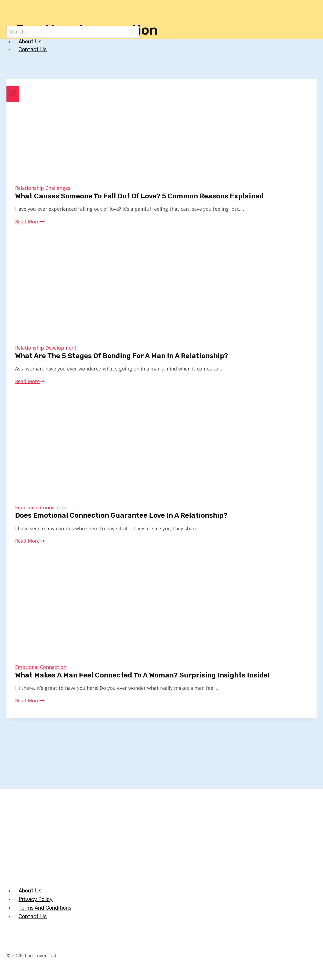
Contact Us (33, 49)
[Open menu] (12, 94)
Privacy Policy (36, 899)
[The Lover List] (165, 14)
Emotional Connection (40, 507)
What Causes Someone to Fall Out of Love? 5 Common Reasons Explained (139, 196)
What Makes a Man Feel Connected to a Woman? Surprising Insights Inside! (142, 675)
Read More (30, 221)
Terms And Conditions (45, 908)
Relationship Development (46, 347)
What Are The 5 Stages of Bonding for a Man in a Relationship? (121, 356)
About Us (30, 41)
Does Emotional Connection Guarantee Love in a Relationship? (121, 515)
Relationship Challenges (42, 188)
